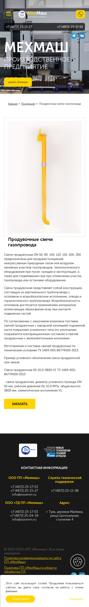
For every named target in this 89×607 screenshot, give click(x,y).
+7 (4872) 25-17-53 (70, 27)
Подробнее (76, 599)
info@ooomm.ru (24, 494)
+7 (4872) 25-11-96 (65, 491)
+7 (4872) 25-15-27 (19, 27)
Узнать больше (18, 82)
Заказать (19, 404)
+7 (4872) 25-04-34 (24, 516)
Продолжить (20, 599)
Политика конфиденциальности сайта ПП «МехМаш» (32, 560)
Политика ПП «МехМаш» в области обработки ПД (30, 570)
